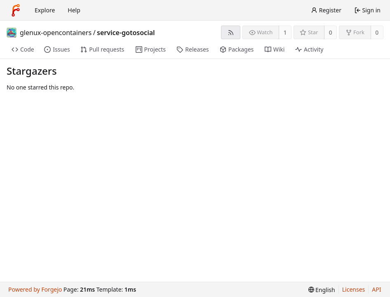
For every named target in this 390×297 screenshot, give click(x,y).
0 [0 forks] (376, 32)
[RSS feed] (230, 32)
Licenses (353, 289)
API (376, 289)
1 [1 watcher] (285, 32)
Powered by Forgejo (35, 289)
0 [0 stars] (330, 32)
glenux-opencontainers (56, 32)
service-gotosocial (126, 32)
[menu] (321, 290)
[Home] (15, 10)
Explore (45, 10)
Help (74, 10)
